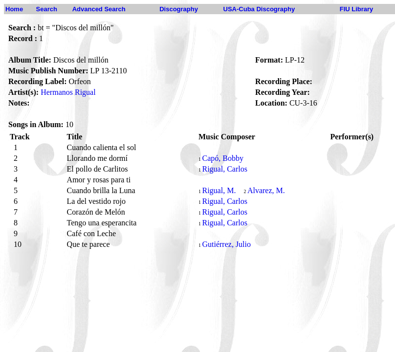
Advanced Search (99, 9)
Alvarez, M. (266, 190)
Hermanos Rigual (68, 92)
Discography (178, 9)
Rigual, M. (219, 190)
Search (46, 9)
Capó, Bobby (222, 158)
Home (14, 9)
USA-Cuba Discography (259, 9)
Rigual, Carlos (224, 169)
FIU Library (356, 9)
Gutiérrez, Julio (226, 244)
